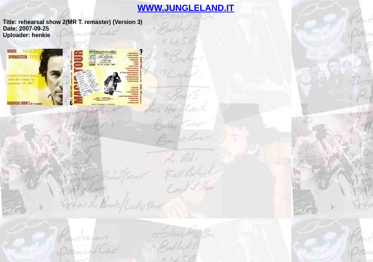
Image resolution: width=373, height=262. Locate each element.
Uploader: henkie (26, 35)
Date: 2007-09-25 (26, 28)
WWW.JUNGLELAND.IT (185, 8)
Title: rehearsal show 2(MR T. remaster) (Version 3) (72, 22)
